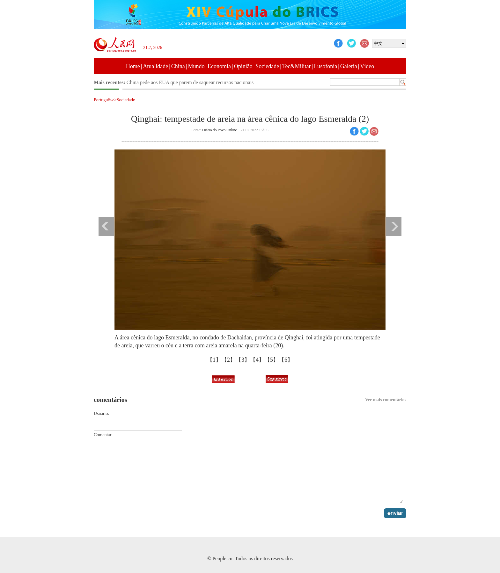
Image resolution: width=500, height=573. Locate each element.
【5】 (271, 360)
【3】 (243, 360)
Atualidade (155, 66)
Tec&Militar (296, 66)
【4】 (257, 360)
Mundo (196, 66)
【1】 (214, 360)
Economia (219, 66)
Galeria (348, 66)
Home (133, 66)
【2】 (228, 360)
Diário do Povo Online (219, 130)
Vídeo (367, 66)
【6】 (286, 360)
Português (103, 100)
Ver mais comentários (385, 399)
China (178, 66)
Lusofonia (325, 66)
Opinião (243, 66)
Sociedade (267, 66)
